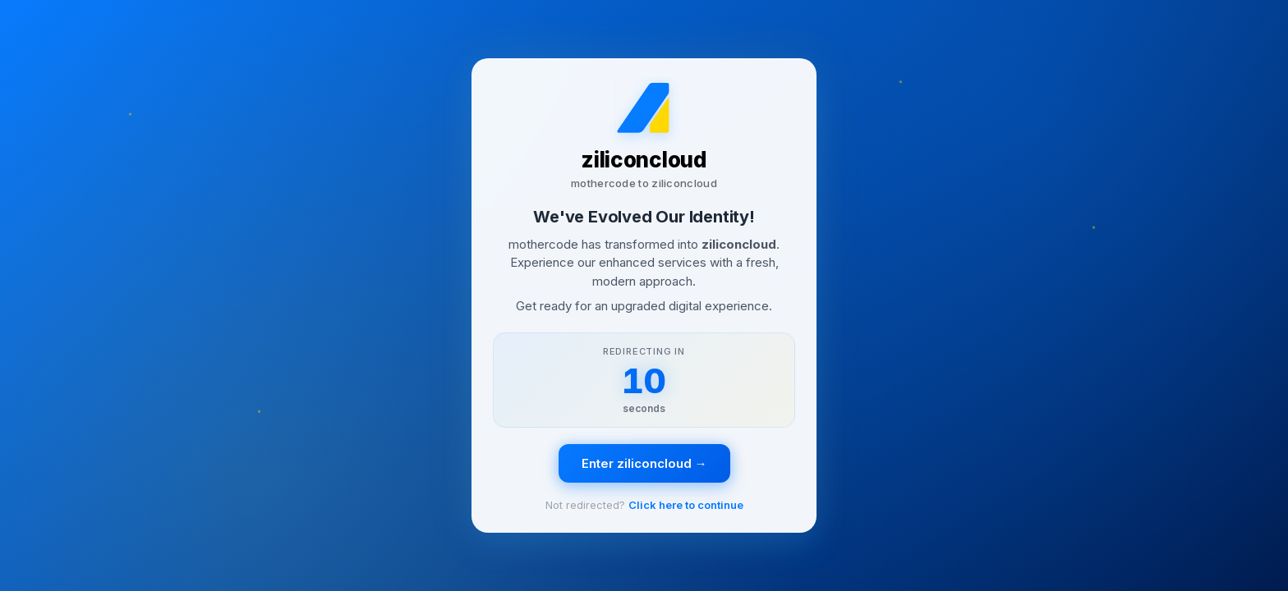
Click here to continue (685, 504)
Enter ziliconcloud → (644, 463)
